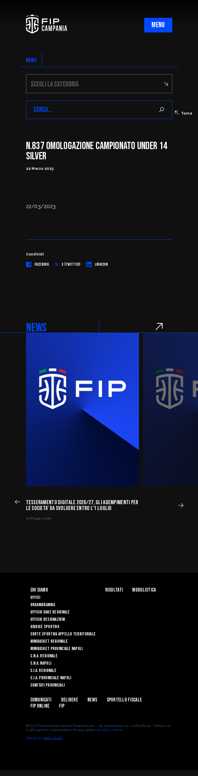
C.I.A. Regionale (43, 670)
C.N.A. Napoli (40, 663)
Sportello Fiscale (124, 700)
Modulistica (144, 590)
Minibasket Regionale (49, 641)
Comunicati (41, 700)
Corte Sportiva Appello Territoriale (63, 634)
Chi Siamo (39, 590)
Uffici (35, 597)
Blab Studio (53, 738)
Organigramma (42, 605)
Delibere (69, 700)
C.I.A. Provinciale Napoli (50, 678)
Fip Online (40, 706)
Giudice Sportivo (44, 627)
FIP (62, 706)
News (92, 700)
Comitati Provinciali (47, 685)
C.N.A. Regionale (44, 656)
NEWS (31, 60)
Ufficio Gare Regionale (50, 612)
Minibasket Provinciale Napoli (56, 648)
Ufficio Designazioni (47, 619)
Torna (183, 113)
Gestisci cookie (109, 730)
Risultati (114, 590)
